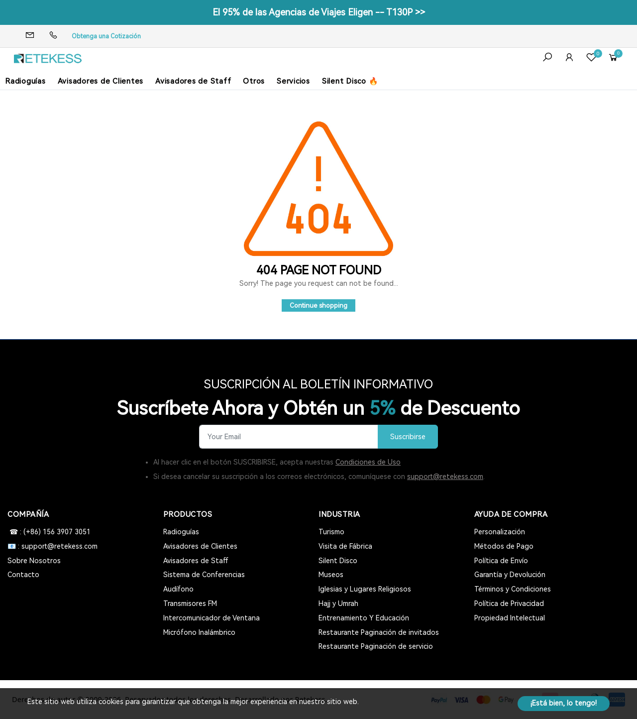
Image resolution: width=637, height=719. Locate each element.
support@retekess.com (445, 476)
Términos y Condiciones (512, 589)
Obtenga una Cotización (106, 36)
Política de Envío (501, 561)
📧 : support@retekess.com (52, 546)
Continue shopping (318, 305)
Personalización (499, 532)
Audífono (178, 589)
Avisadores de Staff (193, 81)
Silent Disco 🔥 (350, 81)
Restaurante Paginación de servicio (375, 646)
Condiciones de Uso (368, 462)
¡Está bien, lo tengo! (564, 703)
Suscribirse (407, 437)
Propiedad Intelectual (509, 618)
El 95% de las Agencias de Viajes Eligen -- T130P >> (318, 12)
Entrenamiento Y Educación (363, 618)
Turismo (331, 532)
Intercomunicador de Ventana (211, 618)
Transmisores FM (190, 603)
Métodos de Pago (503, 546)
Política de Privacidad (509, 603)
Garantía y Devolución (509, 575)
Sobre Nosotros (34, 561)
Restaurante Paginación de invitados (378, 632)
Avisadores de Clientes (101, 81)
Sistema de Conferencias (204, 575)
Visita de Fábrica (345, 546)
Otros (254, 81)
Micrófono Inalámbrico (199, 632)
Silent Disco (337, 561)
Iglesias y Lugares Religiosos (364, 589)
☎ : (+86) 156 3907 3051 (49, 532)
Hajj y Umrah (338, 603)
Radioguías (25, 81)
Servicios (293, 81)
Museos (330, 575)
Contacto (23, 575)
